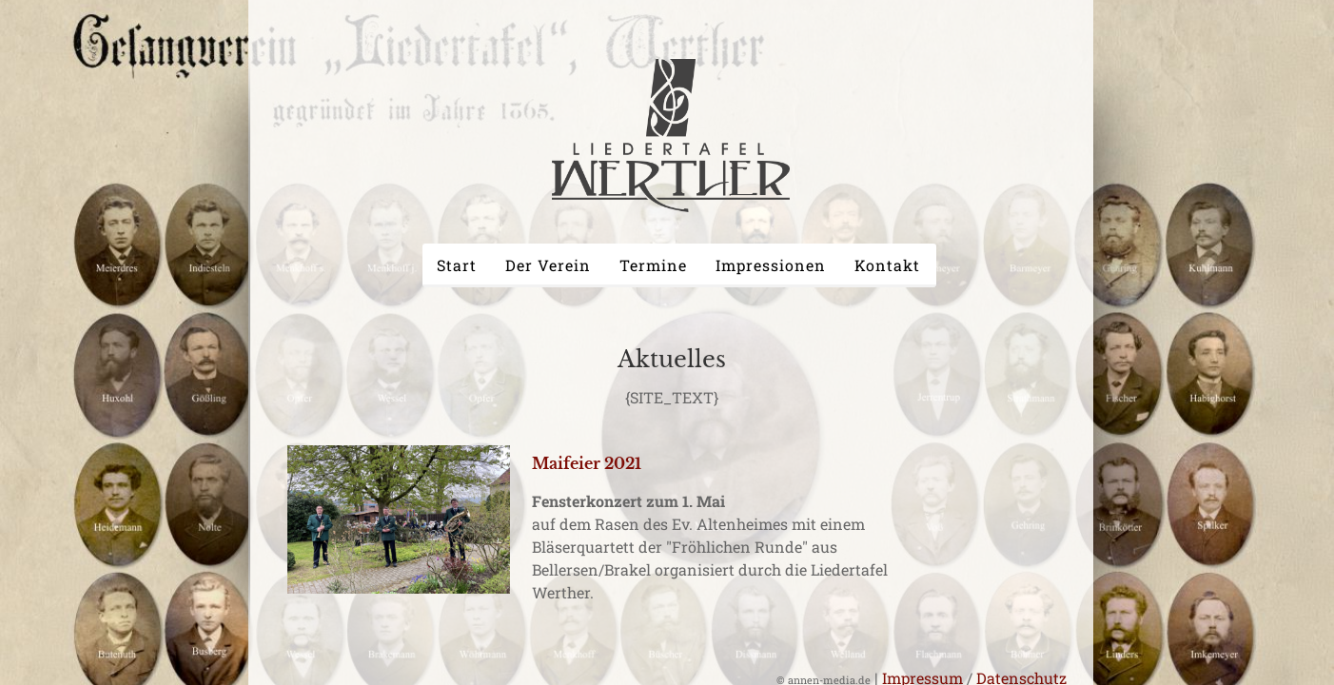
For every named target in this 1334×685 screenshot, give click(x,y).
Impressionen (771, 265)
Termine (653, 265)
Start (457, 265)
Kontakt (887, 265)
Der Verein (548, 265)
